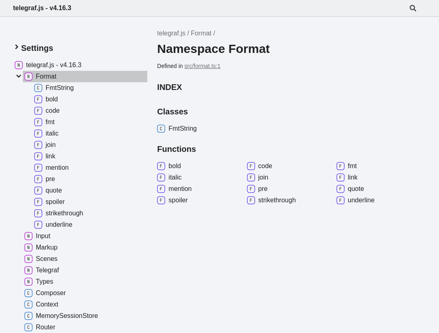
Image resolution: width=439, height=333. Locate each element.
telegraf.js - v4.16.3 (42, 7)
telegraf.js (171, 33)
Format (201, 33)
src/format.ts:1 (202, 66)
